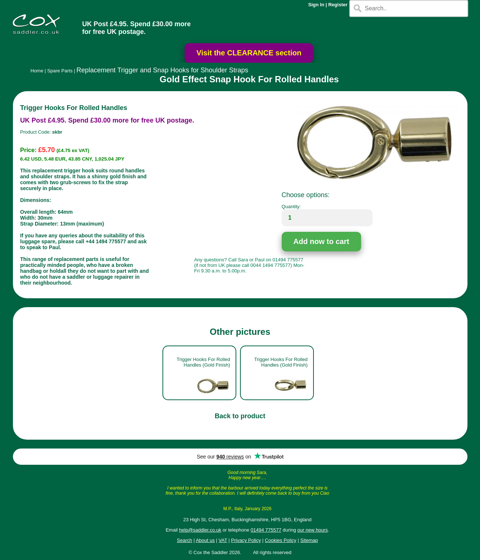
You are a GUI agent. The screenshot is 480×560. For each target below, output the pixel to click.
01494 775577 (266, 530)
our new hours (312, 530)
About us (205, 540)
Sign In (316, 4)
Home (37, 70)
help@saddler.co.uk (200, 530)
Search (184, 540)
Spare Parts (60, 70)
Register (337, 4)
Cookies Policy (280, 540)
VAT (223, 540)
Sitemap (309, 540)
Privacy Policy (246, 540)
